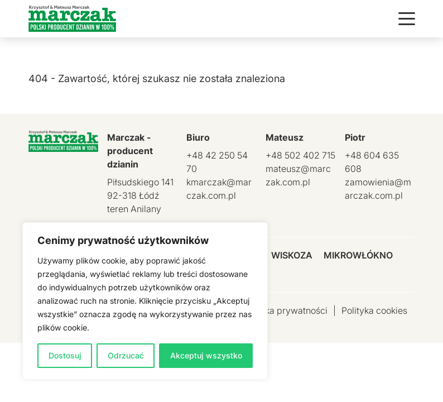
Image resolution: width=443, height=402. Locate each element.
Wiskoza (291, 255)
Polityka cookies (374, 310)
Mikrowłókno (358, 255)
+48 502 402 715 (300, 155)
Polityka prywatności (285, 310)
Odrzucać (126, 355)
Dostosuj (65, 355)
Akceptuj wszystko (206, 355)
